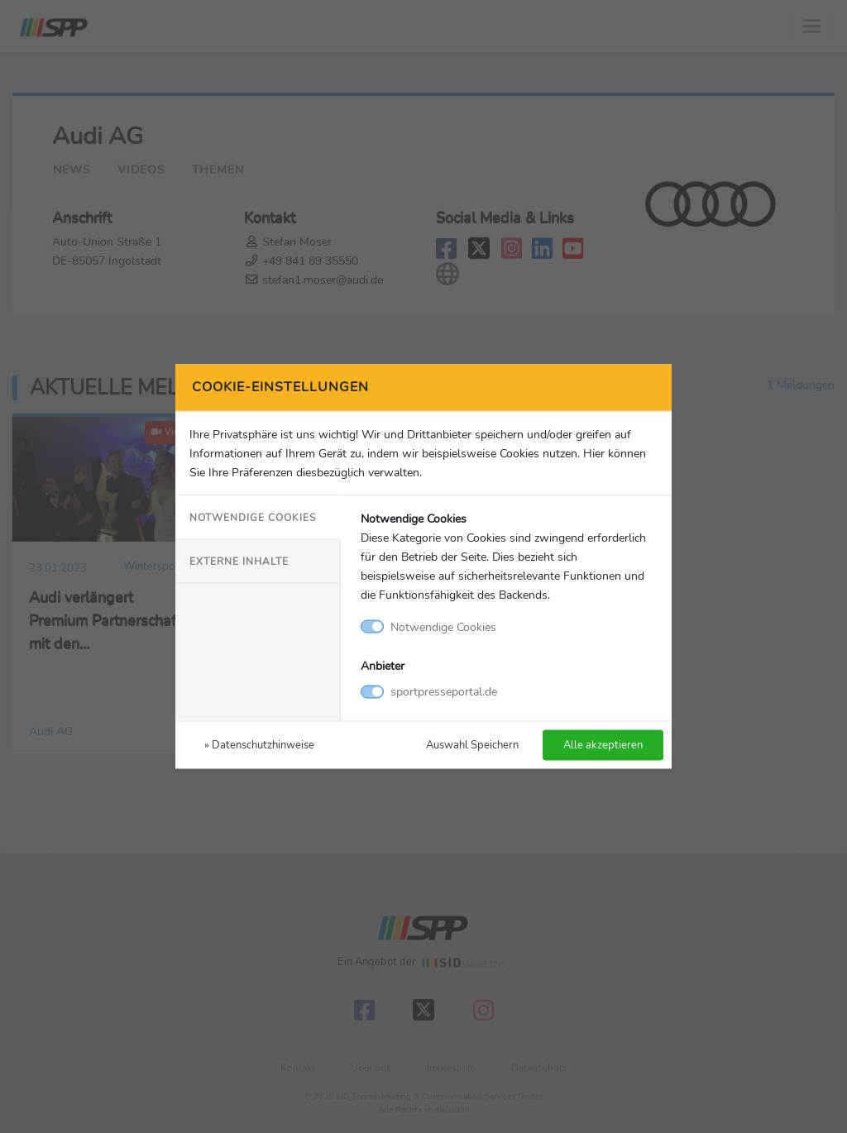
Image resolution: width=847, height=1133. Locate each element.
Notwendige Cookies (252, 516)
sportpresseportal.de (443, 691)
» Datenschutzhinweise (259, 745)
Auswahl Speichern (472, 745)
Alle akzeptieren (603, 745)
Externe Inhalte (239, 560)
